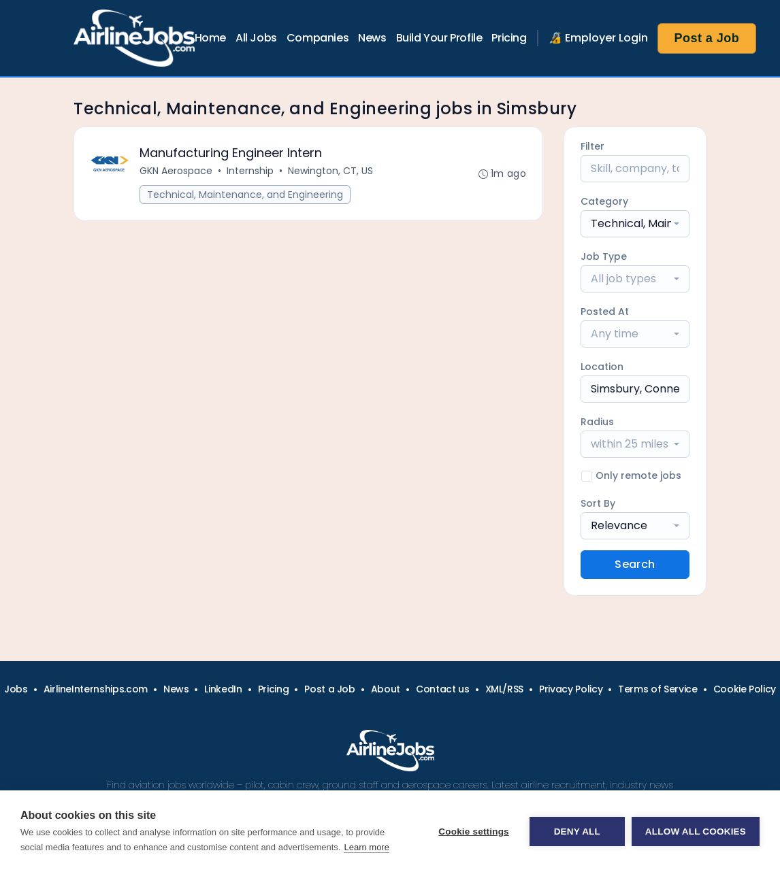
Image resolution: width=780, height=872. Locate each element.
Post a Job (707, 38)
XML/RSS (504, 689)
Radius (597, 422)
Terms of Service (657, 689)
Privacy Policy (570, 689)
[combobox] (635, 223)
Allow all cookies (695, 831)
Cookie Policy (744, 689)
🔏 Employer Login (598, 38)
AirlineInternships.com (96, 689)
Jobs (16, 689)
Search (635, 564)
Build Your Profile (439, 38)
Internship (250, 171)
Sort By (598, 503)
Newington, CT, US (330, 171)
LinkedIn (223, 689)
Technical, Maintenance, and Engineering (245, 194)
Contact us (443, 689)
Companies (317, 38)
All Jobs (256, 38)
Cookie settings (473, 831)
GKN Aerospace (176, 171)
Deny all (577, 831)
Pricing (508, 38)
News (372, 38)
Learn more (366, 847)
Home (210, 38)
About (385, 689)
